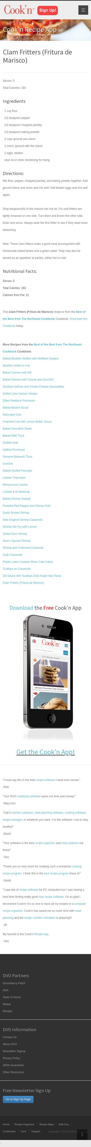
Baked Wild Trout (13, 435)
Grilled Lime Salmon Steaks (20, 393)
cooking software (75, 812)
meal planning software (48, 812)
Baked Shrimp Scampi (17, 498)
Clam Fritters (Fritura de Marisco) (23, 582)
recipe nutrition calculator (39, 917)
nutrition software (22, 812)
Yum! (23, 1131)
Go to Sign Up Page (18, 1099)
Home (6, 1124)
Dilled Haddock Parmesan (19, 400)
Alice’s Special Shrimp (17, 540)
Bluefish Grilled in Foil (16, 365)
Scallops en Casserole (17, 568)
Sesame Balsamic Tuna (17, 456)
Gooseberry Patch (14, 983)
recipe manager (12, 819)
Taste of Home (12, 997)
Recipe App (41, 934)
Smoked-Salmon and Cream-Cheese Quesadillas (33, 386)
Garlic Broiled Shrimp (16, 512)
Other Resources (13, 1072)
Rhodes (7, 1011)
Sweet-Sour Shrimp (15, 533)
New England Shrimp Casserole (22, 519)
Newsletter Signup (14, 1051)
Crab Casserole (12, 554)
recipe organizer (45, 843)
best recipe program (56, 873)
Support (35, 1131)
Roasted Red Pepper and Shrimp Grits (27, 505)
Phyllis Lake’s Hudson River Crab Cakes (28, 561)
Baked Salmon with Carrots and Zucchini (28, 379)
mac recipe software (51, 896)
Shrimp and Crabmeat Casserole (23, 547)
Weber (7, 1004)
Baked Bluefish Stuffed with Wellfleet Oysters (31, 358)
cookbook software (28, 796)
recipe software (45, 780)
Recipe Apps (46, 1124)
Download (21, 607)
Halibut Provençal (14, 449)
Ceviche (8, 463)
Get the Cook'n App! (45, 751)
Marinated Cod (12, 414)
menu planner (69, 843)
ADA (6, 990)
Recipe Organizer (24, 1124)
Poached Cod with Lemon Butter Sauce (27, 421)
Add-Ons (64, 1124)
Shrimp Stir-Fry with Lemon (20, 526)
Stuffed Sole (10, 442)
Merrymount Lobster (15, 484)
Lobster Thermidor (14, 477)
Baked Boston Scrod (15, 407)
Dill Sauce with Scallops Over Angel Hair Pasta (32, 575)
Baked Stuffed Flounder (17, 470)
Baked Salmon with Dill (17, 372)
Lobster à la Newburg (16, 491)
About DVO (10, 1044)
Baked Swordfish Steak (17, 428)
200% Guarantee (13, 1065)
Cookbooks (9, 1131)
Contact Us (10, 1037)
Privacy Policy (11, 1058)
